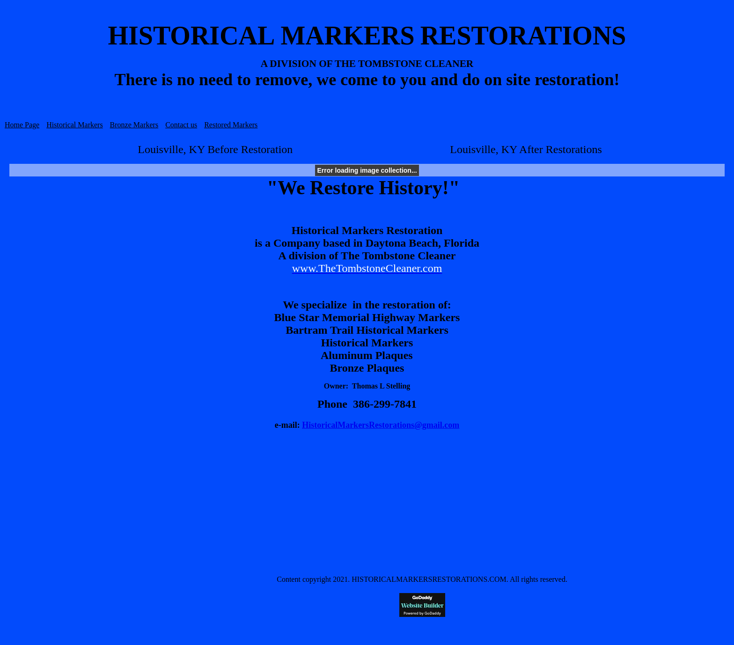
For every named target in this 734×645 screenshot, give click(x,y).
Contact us (181, 125)
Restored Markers (230, 125)
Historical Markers (74, 125)
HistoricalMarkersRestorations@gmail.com (380, 425)
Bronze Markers (134, 125)
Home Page (22, 125)
